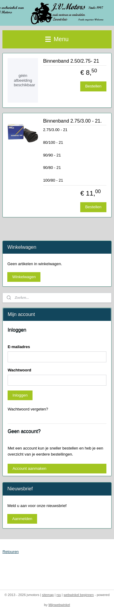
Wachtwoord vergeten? (28, 409)
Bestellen (93, 86)
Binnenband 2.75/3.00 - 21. (72, 121)
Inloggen (20, 395)
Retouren (10, 551)
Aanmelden (22, 518)
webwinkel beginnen (79, 595)
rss (59, 595)
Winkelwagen (24, 277)
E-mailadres (19, 346)
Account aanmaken (29, 468)
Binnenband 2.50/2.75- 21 (71, 61)
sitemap (48, 595)
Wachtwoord (19, 370)
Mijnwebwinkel (59, 605)
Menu (56, 39)
